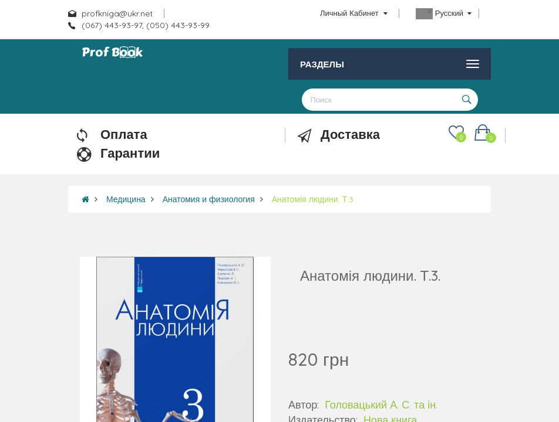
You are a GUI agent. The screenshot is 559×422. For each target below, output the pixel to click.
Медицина (126, 199)
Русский (444, 13)
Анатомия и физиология (209, 199)
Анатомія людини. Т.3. (313, 199)
